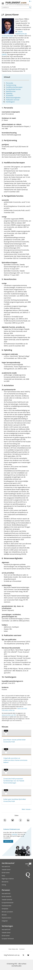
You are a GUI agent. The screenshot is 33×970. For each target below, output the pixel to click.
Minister (4, 915)
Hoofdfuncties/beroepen (14, 87)
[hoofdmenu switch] (3, 4)
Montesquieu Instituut (22, 4)
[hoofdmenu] (3, 4)
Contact (22, 949)
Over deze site (13, 949)
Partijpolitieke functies (13, 89)
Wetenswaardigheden (13, 98)
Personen (6, 890)
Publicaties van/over (12, 100)
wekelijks (14, 834)
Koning (4, 885)
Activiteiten (9, 95)
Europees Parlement (8, 938)
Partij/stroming (11, 85)
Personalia (9, 83)
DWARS (4, 54)
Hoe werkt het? (6, 893)
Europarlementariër (7, 902)
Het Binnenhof (8, 863)
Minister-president (7, 912)
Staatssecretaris (6, 918)
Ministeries (5, 882)
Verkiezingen (7, 926)
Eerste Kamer (6, 872)
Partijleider (5, 909)
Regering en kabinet (8, 878)
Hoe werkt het (6, 866)
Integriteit (5, 921)
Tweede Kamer (6, 869)
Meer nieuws (26, 809)
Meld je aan (8, 841)
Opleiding (9, 93)
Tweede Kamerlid (7, 899)
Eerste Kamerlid (6, 896)
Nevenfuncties (10, 91)
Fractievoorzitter (6, 905)
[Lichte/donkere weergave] (30, 1)
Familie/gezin (10, 102)
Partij (3, 875)
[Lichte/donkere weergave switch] (30, 1)
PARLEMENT (15, 2)
